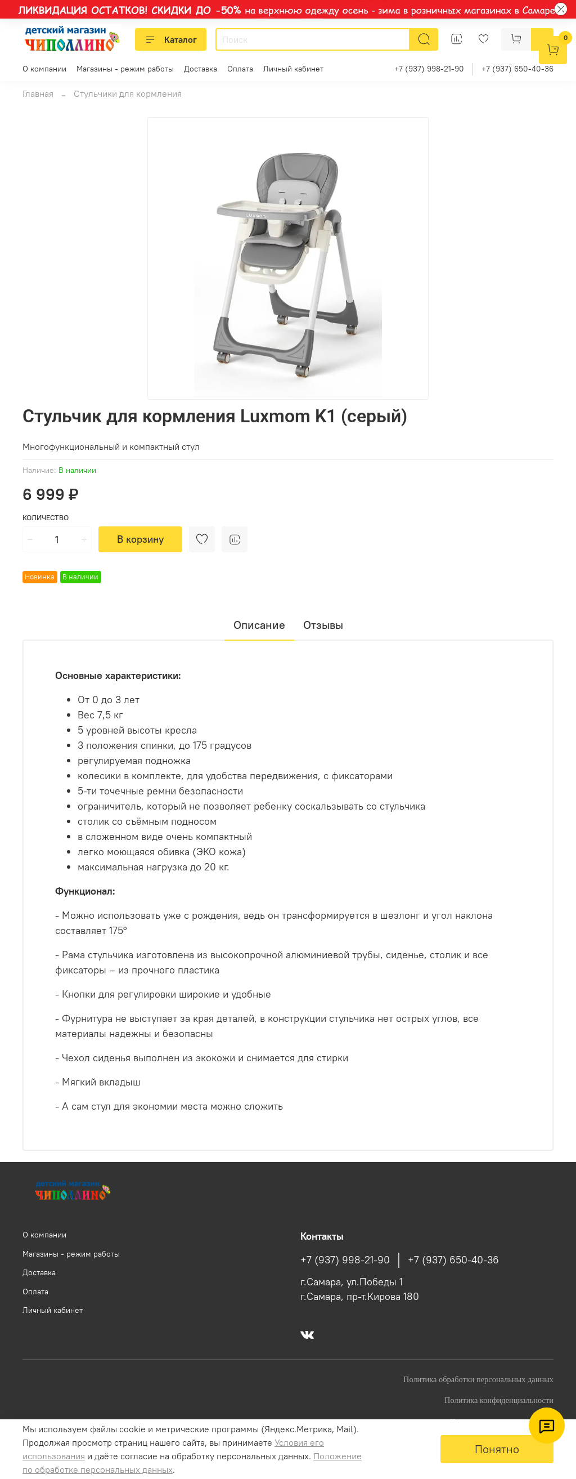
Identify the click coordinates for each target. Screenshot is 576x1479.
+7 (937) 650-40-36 (518, 69)
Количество (45, 517)
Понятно (497, 1449)
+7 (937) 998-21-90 (429, 69)
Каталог (171, 39)
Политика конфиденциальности (499, 1400)
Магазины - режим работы (125, 69)
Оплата (240, 69)
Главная (37, 93)
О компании (44, 69)
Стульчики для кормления (128, 93)
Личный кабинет (293, 69)
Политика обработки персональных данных (478, 1379)
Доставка (200, 69)
